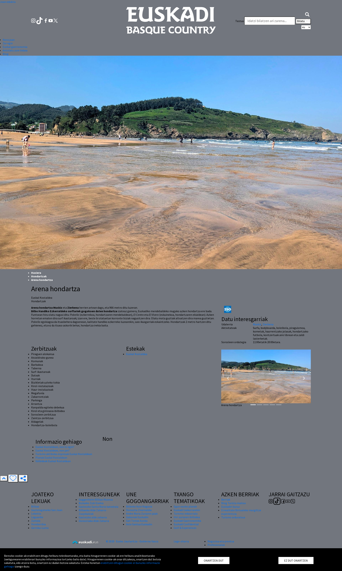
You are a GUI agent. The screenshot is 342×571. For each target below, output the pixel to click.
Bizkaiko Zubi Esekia (91, 503)
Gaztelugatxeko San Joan (46, 510)
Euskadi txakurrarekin (187, 510)
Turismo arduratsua (233, 517)
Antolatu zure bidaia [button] (15, 50)
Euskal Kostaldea (136, 354)
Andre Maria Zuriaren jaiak (142, 513)
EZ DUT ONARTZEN (296, 560)
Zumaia (35, 520)
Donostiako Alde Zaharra (94, 521)
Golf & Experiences (185, 528)
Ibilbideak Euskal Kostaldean (53, 461)
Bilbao (35, 506)
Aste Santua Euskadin (139, 524)
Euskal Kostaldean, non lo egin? (54, 447)
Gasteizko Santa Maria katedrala (98, 506)
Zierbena (268, 324)
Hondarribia (38, 524)
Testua (239, 21)
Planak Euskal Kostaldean (51, 457)
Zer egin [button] (8, 43)
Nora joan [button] (9, 39)
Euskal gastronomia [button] (15, 47)
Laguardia (37, 517)
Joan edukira (7, 2)
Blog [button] (6, 54)
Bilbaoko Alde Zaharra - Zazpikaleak (93, 512)
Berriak (225, 499)
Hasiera (36, 272)
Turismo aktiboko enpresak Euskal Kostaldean (63, 454)
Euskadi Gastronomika (187, 520)
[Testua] (269, 21)
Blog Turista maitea (233, 503)
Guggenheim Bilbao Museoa (96, 499)
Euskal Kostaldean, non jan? (52, 450)
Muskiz (257, 324)
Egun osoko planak (185, 506)
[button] (307, 14)
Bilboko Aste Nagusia (139, 506)
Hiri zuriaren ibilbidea (187, 517)
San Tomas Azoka (136, 520)
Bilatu (303, 21)
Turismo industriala (186, 513)
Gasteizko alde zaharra (93, 517)
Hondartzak (39, 276)
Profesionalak (216, 545)
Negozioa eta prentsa (221, 541)
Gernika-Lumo (40, 528)
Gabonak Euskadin (137, 517)
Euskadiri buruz (230, 506)
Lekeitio (36, 513)
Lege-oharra (181, 541)
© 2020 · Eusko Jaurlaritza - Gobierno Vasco (132, 541)
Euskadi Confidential (186, 524)
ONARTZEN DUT (214, 560)
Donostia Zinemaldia (139, 510)
